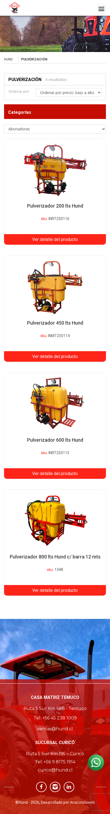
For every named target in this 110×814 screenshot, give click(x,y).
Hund (8, 59)
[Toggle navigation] (101, 9)
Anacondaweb (82, 802)
